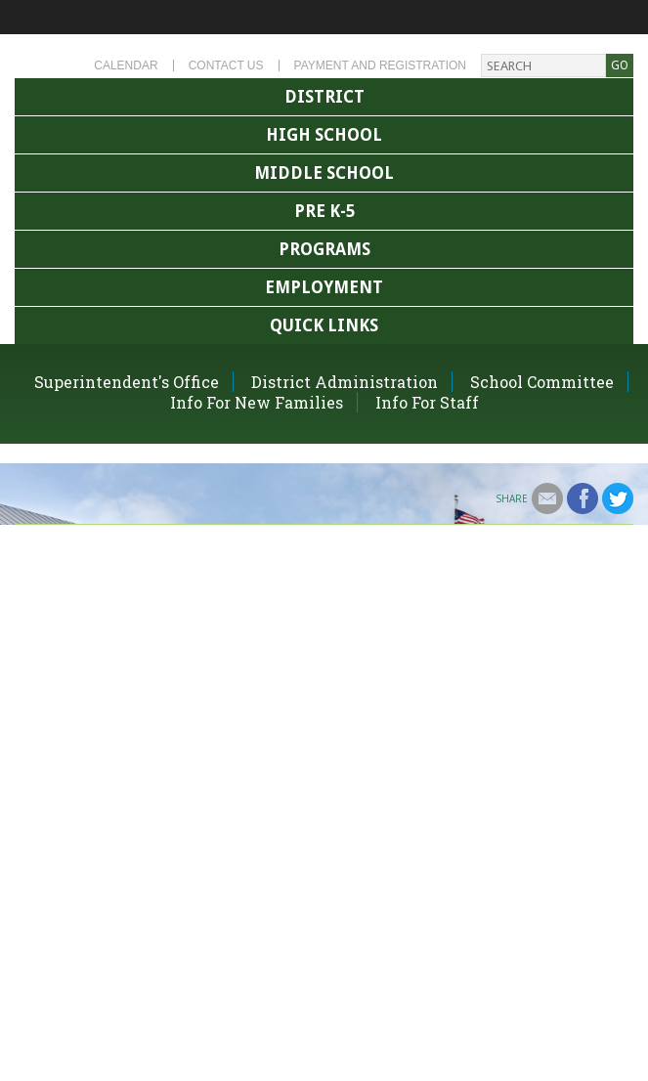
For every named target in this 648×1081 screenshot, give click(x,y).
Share (512, 498)
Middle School (324, 173)
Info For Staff (427, 402)
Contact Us (226, 65)
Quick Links (324, 325)
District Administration (344, 381)
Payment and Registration (380, 65)
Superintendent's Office (126, 381)
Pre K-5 (324, 211)
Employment (324, 287)
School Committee (542, 381)
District (324, 97)
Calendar (125, 65)
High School (324, 135)
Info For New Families (256, 402)
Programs (324, 249)
